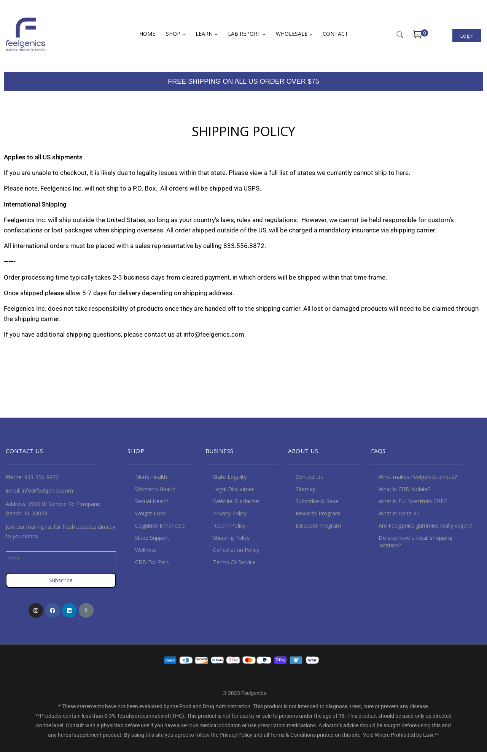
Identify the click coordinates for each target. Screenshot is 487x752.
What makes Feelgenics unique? (418, 476)
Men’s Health (151, 476)
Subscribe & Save (317, 501)
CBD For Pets (152, 562)
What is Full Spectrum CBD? (413, 501)
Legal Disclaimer (233, 489)
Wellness (146, 549)
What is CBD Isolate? (404, 489)
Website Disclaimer (236, 501)
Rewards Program (318, 513)
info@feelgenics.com (213, 334)
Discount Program (318, 525)
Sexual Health (152, 501)
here (402, 172)
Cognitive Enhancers (160, 525)
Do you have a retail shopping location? (415, 541)
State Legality (230, 476)
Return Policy (229, 525)
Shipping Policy (231, 537)
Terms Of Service (234, 562)
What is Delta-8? (399, 513)
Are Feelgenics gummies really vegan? (425, 525)
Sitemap (306, 489)
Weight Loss (150, 513)
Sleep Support (152, 537)
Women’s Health (155, 489)
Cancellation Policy (236, 549)
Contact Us (309, 476)
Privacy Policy (230, 513)
